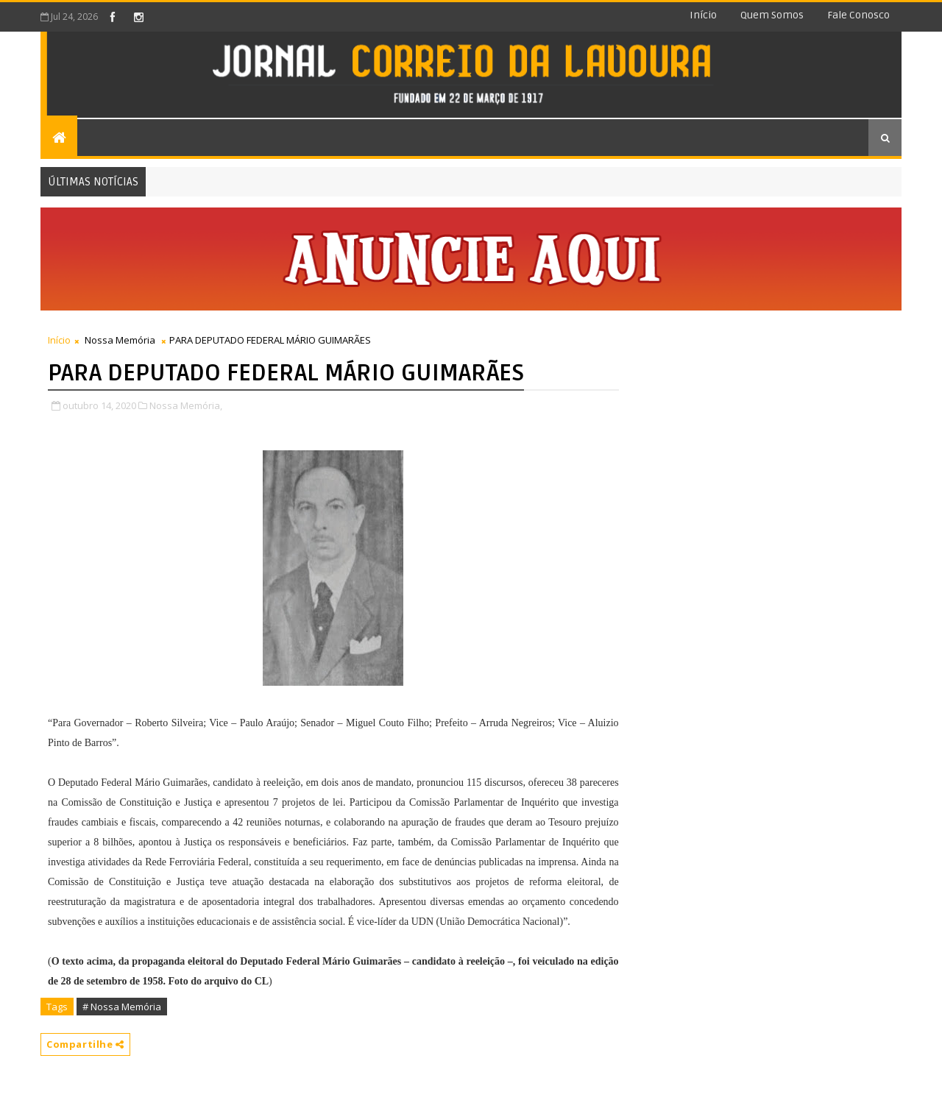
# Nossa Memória (121, 1006)
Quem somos (772, 15)
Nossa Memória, (185, 405)
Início (703, 15)
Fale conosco (858, 15)
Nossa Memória (120, 340)
